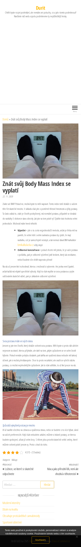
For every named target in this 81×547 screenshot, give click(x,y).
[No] (76, 536)
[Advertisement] (40, 65)
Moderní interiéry (11, 503)
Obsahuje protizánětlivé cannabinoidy (21, 516)
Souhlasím (40, 540)
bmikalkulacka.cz (26, 245)
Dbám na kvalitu (10, 509)
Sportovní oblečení (12, 522)
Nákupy (14, 459)
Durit (40, 8)
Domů (6, 119)
